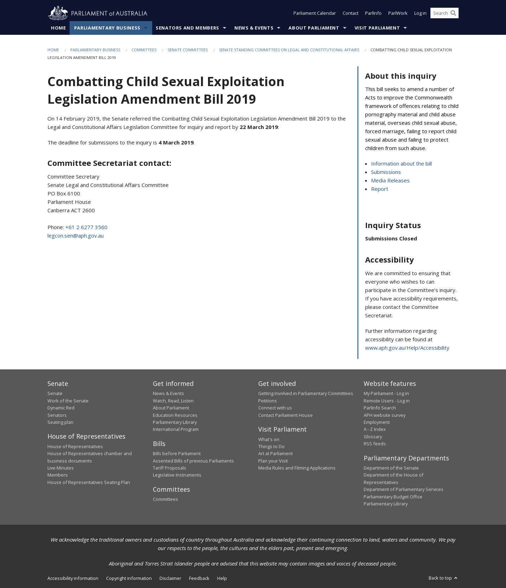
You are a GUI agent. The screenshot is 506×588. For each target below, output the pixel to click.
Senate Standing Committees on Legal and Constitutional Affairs (289, 49)
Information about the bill (401, 163)
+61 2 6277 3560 (86, 227)
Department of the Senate (391, 468)
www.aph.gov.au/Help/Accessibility (407, 347)
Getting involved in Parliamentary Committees (305, 393)
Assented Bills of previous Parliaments (193, 461)
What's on (268, 439)
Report (379, 189)
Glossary (373, 436)
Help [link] (222, 578)
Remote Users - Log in (387, 401)
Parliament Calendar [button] (314, 13)
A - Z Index (375, 429)
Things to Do (271, 446)
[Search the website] (444, 13)
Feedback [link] (199, 578)
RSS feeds (375, 444)
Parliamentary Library (175, 422)
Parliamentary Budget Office (393, 496)
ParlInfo (373, 13)
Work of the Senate (68, 401)
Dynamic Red (60, 408)
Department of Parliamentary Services (403, 489)
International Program (176, 429)
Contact (350, 13)
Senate (55, 393)
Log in (420, 13)
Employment (377, 422)
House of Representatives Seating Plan (88, 482)
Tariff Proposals (169, 468)
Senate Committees (188, 49)
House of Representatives (75, 446)
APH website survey (385, 415)
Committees (143, 49)
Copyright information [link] (129, 578)
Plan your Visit (273, 461)
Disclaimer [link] (170, 578)
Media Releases (390, 180)
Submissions (386, 172)
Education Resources (175, 415)
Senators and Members (187, 28)
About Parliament (313, 28)
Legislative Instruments (177, 475)
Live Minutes (60, 468)
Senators (57, 415)
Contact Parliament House (285, 415)
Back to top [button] (444, 578)
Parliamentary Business (107, 28)
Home (58, 28)
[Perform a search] (453, 13)
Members (57, 475)
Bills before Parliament (177, 454)
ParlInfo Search (380, 408)
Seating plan (60, 422)
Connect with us (275, 408)
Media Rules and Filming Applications (297, 468)
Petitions (267, 401)
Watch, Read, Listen (173, 401)
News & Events (253, 28)
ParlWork (398, 13)
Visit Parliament (377, 28)
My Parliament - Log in (386, 393)
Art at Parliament (275, 454)
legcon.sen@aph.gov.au (75, 235)
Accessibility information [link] (72, 578)
